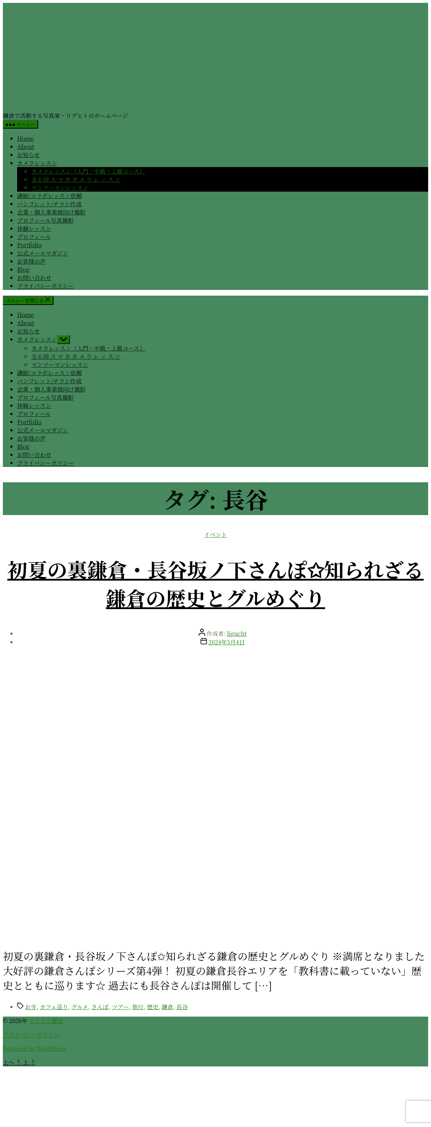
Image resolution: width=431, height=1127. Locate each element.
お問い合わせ (34, 278)
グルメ (79, 1007)
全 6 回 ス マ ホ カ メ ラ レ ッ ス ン (76, 179)
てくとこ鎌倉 (46, 1021)
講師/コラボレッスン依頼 (49, 196)
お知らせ (28, 155)
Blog (23, 269)
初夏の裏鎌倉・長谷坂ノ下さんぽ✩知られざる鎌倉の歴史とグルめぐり (215, 583)
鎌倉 (167, 1007)
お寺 (30, 1007)
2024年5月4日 (226, 642)
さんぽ (99, 1007)
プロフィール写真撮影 (45, 220)
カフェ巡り (54, 1007)
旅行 (138, 1007)
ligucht (237, 633)
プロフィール (34, 237)
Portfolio (29, 245)
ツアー (120, 1007)
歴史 (152, 1007)
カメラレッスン (37, 163)
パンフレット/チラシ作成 (49, 204)
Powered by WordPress (34, 1048)
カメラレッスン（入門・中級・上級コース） (88, 171)
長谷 (182, 1007)
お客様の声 (31, 261)
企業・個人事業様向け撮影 (51, 212)
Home (25, 138)
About (25, 146)
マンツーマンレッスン (59, 187)
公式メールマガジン (42, 253)
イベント (215, 534)
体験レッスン (34, 228)
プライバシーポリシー (45, 286)
